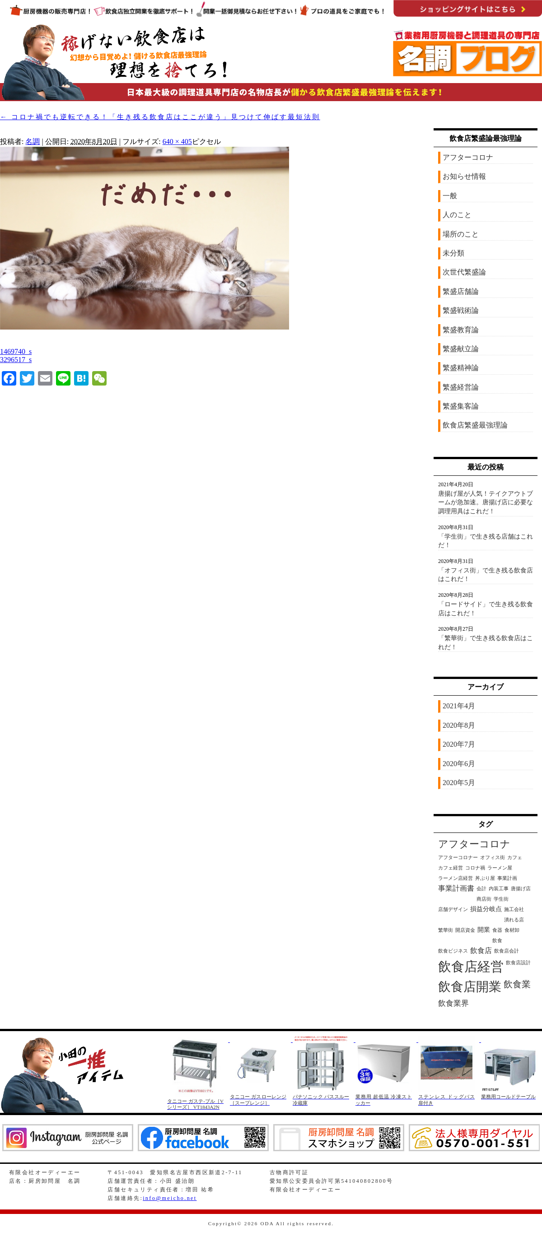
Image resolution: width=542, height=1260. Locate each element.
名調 (32, 141)
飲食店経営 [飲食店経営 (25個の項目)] (471, 966)
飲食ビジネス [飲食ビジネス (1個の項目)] (453, 950)
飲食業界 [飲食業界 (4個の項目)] (453, 1003)
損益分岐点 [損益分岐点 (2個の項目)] (486, 909)
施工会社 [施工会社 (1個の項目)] (514, 909)
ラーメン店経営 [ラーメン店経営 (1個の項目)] (455, 878)
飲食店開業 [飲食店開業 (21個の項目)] (469, 987)
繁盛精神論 (461, 368)
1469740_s (16, 351)
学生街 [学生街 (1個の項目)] (501, 899)
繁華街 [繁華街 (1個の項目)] (445, 930)
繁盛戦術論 (461, 310)
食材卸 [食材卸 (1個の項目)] (512, 930)
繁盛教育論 (461, 330)
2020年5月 (459, 782)
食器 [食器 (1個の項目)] (497, 930)
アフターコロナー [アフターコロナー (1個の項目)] (458, 857)
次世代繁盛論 (464, 272)
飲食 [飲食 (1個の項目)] (497, 940)
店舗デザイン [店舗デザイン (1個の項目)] (453, 909)
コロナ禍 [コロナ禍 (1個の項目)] (475, 867)
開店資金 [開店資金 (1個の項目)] (465, 930)
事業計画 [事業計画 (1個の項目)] (507, 878)
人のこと (457, 215)
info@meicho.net (169, 1198)
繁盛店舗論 (461, 291)
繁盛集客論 (461, 406)
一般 (450, 196)
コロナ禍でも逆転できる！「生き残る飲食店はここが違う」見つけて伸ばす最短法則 (160, 117)
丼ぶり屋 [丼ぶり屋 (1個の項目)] (485, 878)
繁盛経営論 (461, 387)
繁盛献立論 (461, 349)
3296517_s (16, 359)
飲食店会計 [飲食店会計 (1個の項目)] (506, 950)
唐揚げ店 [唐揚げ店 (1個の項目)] (521, 888)
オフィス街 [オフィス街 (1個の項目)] (492, 857)
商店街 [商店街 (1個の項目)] (484, 899)
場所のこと (461, 234)
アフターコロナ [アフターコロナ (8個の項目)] (474, 844)
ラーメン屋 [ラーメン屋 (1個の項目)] (499, 867)
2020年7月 (459, 744)
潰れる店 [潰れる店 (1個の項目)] (514, 919)
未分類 (453, 253)
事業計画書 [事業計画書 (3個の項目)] (456, 888)
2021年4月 (459, 706)
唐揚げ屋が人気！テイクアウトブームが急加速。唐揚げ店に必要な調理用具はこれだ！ (485, 502)
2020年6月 (459, 763)
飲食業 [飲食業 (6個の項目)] (517, 984)
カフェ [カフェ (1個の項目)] (514, 857)
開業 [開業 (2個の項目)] (483, 929)
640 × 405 (177, 141)
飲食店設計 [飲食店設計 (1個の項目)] (518, 962)
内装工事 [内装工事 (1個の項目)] (499, 888)
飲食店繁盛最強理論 (475, 425)
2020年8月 (459, 725)
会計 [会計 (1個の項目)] (481, 888)
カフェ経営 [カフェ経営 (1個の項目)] (450, 867)
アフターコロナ (468, 157)
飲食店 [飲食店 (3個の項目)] (481, 950)
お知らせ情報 (464, 176)
